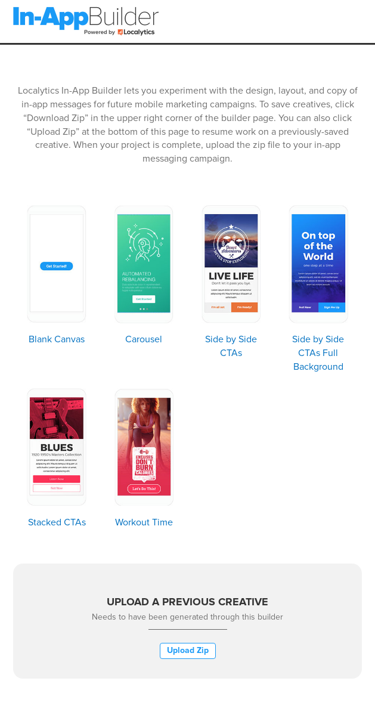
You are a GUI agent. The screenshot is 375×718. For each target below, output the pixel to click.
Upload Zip (188, 650)
